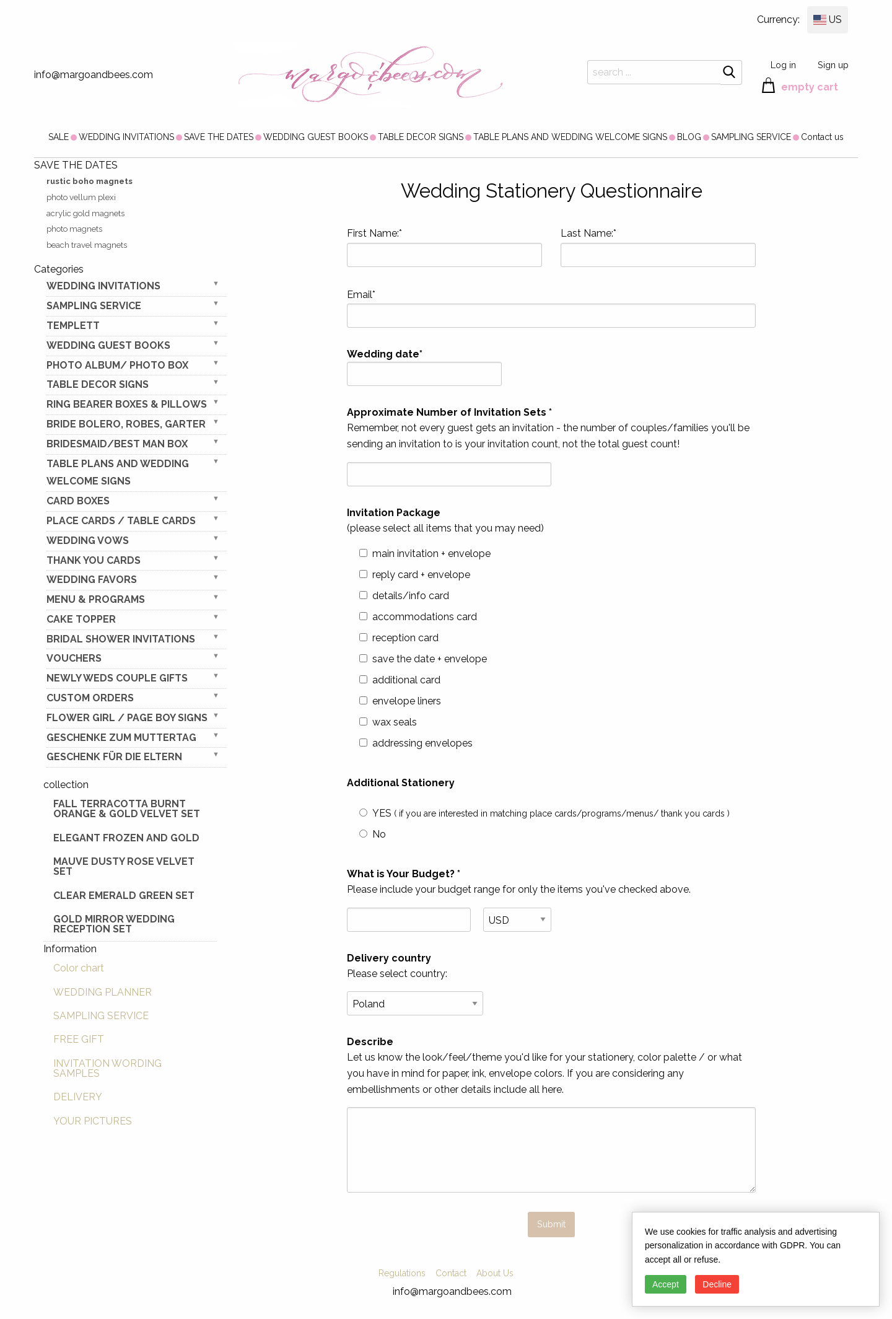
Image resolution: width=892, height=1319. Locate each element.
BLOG (689, 137)
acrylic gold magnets (85, 213)
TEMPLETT (73, 325)
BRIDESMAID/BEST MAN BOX (117, 444)
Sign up (833, 64)
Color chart (78, 968)
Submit (551, 1224)
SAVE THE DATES (218, 137)
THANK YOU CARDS (93, 560)
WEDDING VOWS (87, 540)
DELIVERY (77, 1097)
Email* (551, 308)
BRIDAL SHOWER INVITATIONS (120, 639)
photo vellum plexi (81, 197)
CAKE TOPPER (81, 619)
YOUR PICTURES (92, 1121)
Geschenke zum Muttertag (121, 737)
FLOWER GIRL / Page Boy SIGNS (127, 718)
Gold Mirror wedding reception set (114, 924)
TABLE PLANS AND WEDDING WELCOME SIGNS (570, 137)
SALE (58, 137)
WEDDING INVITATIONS (126, 137)
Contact (450, 1273)
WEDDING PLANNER (102, 992)
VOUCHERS (74, 658)
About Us (495, 1273)
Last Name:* (658, 247)
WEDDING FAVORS (91, 579)
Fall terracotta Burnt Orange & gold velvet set (126, 809)
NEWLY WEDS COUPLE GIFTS (117, 678)
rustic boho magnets (89, 181)
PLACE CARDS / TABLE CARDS (121, 521)
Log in (783, 64)
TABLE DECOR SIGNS (420, 137)
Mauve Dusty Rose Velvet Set (124, 866)
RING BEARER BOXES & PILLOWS (126, 404)
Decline (717, 1284)
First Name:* (444, 247)
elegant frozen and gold (126, 838)
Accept (665, 1284)
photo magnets (74, 229)
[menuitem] (58, 137)
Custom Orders (90, 698)
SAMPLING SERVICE (751, 137)
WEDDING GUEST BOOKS (315, 137)
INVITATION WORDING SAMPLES (107, 1068)
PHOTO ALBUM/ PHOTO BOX (117, 365)
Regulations (402, 1273)
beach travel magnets (86, 245)
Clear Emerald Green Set (124, 895)
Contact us (822, 137)
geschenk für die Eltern (114, 757)
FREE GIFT (78, 1039)
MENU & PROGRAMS (95, 599)
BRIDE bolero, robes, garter (126, 424)
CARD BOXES (78, 501)
